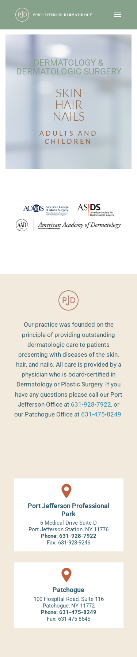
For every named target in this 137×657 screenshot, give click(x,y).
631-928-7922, (91, 404)
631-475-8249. (102, 414)
